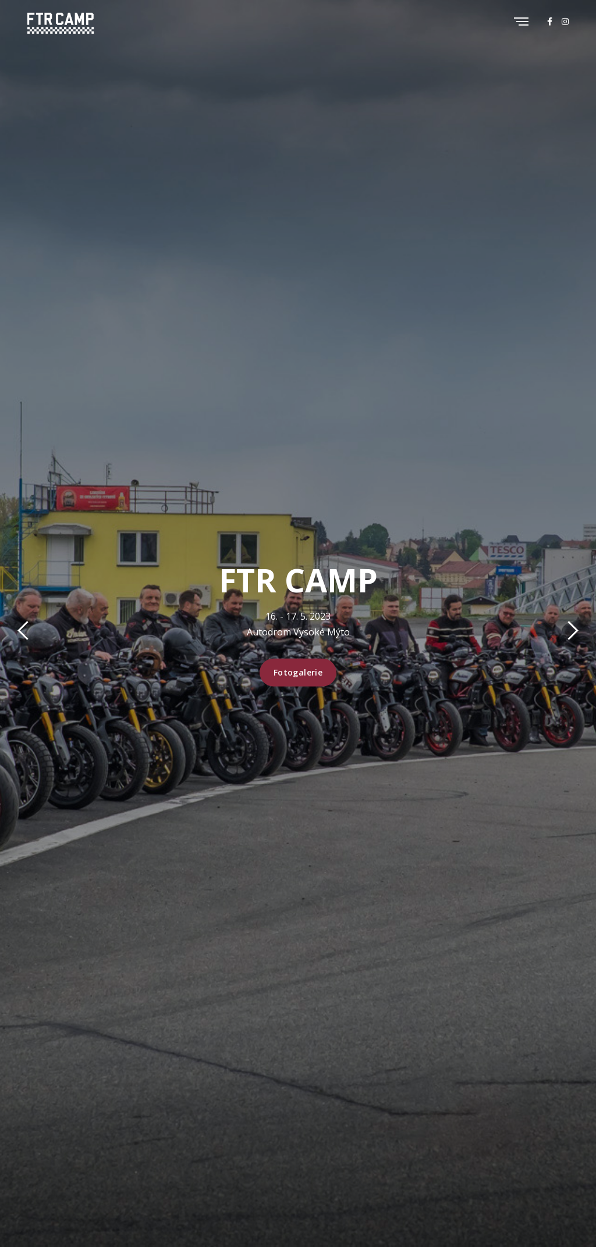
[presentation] (27, 633)
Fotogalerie (298, 672)
